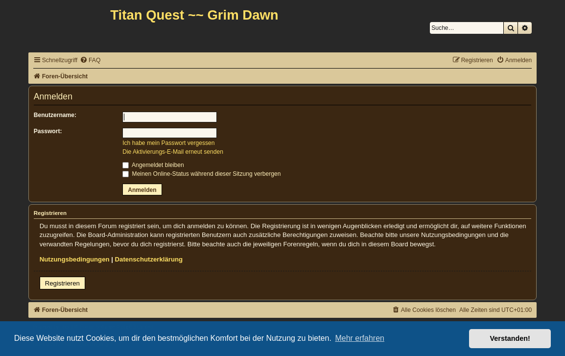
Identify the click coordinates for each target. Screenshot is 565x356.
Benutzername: (55, 115)
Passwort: (48, 131)
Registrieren (62, 283)
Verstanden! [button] (510, 338)
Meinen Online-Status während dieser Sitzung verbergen (201, 173)
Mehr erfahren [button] (359, 338)
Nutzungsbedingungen (75, 259)
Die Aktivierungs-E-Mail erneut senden (172, 151)
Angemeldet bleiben (153, 165)
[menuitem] (90, 60)
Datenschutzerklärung (149, 259)
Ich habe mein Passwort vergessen (168, 143)
